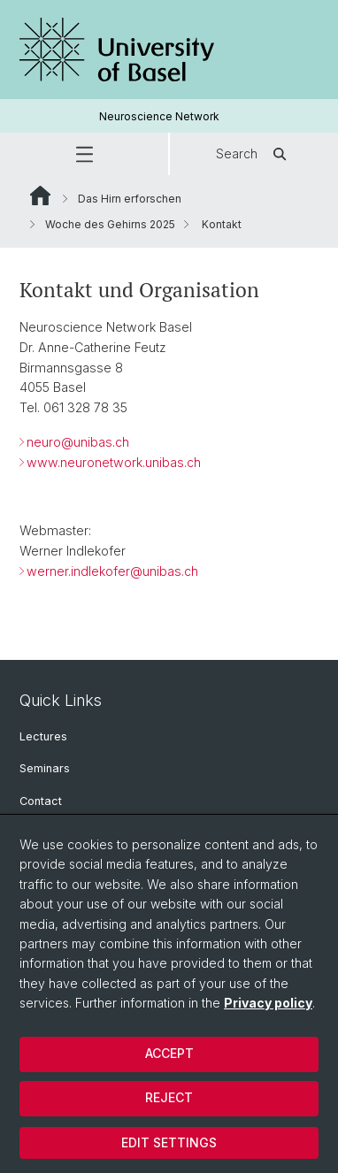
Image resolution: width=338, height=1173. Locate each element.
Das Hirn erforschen (129, 198)
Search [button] (254, 154)
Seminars (44, 768)
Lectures (43, 736)
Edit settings (169, 1142)
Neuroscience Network (159, 116)
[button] (84, 154)
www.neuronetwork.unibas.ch (114, 462)
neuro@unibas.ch (78, 441)
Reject (169, 1097)
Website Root (40, 195)
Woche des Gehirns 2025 (110, 224)
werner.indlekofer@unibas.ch (112, 571)
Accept (169, 1053)
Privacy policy (268, 1002)
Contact (40, 801)
